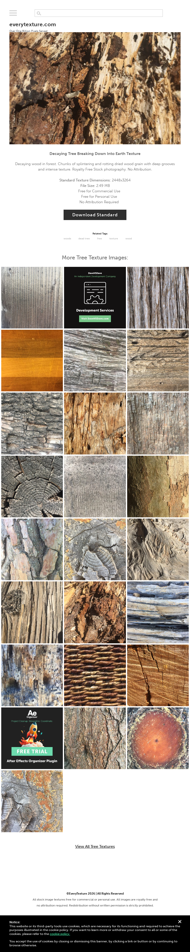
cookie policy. (60, 934)
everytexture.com (32, 26)
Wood (128, 238)
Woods (67, 238)
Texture (113, 238)
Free (99, 238)
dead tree (84, 238)
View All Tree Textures (95, 847)
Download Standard (95, 215)
